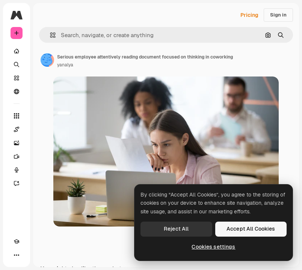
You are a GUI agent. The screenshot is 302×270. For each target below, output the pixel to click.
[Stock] (17, 78)
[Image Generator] (17, 143)
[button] (49, 35)
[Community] (17, 92)
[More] (17, 255)
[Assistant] (17, 183)
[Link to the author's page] (47, 60)
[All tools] (17, 116)
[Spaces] (17, 129)
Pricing (249, 15)
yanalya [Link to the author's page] (65, 65)
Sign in (278, 15)
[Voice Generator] (17, 170)
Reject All (176, 228)
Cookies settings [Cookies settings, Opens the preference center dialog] (213, 246)
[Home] (17, 51)
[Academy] (17, 242)
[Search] (17, 64)
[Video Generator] (17, 156)
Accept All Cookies (250, 228)
